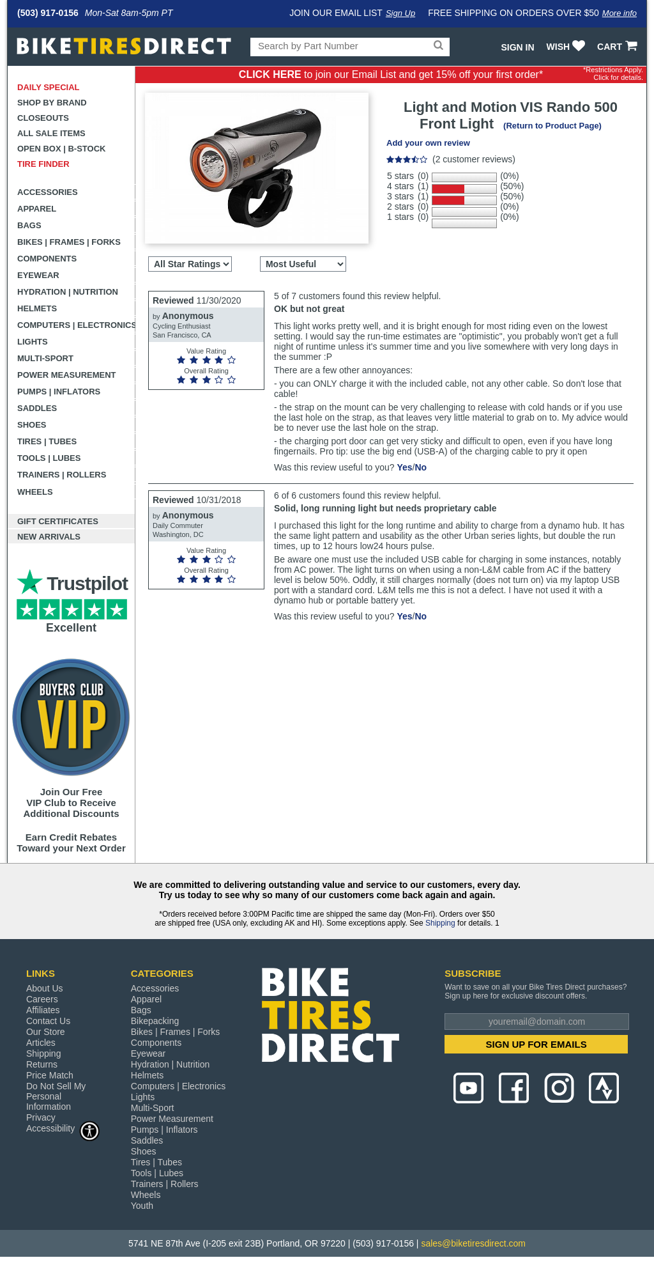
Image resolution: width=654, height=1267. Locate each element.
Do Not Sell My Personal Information (56, 1096)
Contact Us (48, 1021)
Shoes (32, 425)
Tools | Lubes (48, 458)
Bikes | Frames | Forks (69, 242)
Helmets (37, 308)
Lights (32, 341)
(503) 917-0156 (48, 13)
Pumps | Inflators (58, 391)
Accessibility (63, 1128)
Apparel (36, 209)
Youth (142, 1206)
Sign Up (400, 13)
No (420, 467)
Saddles (37, 408)
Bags (29, 225)
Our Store (45, 1032)
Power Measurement (66, 375)
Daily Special (48, 87)
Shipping (440, 923)
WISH (567, 47)
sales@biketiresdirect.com (473, 1243)
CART (618, 47)
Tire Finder (43, 164)
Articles (41, 1043)
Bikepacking (155, 1021)
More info (619, 13)
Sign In (517, 47)
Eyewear (38, 275)
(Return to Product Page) (552, 125)
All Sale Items (51, 133)
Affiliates (43, 1010)
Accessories (47, 192)
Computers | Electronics (76, 325)
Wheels (35, 492)
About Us (44, 988)
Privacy (41, 1117)
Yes (404, 467)
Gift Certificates (57, 521)
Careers (42, 999)
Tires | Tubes (47, 441)
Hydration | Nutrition (67, 292)
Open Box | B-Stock (61, 148)
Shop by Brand (52, 102)
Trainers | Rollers (61, 474)
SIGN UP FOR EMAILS (536, 1044)
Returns (41, 1064)
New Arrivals (48, 536)
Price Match (49, 1075)
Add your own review (428, 143)
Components (47, 258)
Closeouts (43, 118)
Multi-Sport (45, 358)
